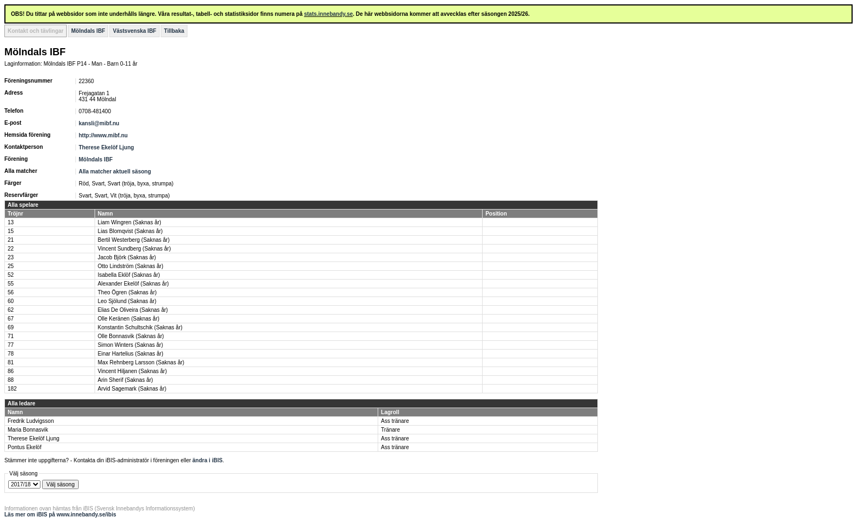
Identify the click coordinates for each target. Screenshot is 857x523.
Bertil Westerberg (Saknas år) (134, 240)
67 (11, 319)
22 (11, 249)
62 (11, 310)
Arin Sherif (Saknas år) (125, 380)
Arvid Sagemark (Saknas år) (132, 389)
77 (11, 345)
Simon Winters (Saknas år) (130, 345)
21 (11, 240)
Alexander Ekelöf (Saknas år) (133, 284)
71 (11, 336)
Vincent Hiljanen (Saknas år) (132, 371)
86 (11, 371)
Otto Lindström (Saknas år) (130, 266)
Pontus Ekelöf (25, 447)
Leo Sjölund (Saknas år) (127, 301)
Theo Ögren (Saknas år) (127, 292)
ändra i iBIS (207, 460)
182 (12, 389)
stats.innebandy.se (328, 14)
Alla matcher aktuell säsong (115, 171)
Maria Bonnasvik (28, 430)
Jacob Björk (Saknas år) (127, 257)
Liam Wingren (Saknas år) (129, 222)
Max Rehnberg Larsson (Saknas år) (141, 362)
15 (11, 231)
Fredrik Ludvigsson (31, 421)
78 (11, 354)
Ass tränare (395, 421)
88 (11, 380)
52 (11, 275)
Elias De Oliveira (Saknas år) (133, 310)
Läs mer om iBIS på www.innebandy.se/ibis (60, 515)
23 (11, 257)
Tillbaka (174, 31)
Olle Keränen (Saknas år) (129, 319)
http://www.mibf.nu (103, 135)
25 (11, 266)
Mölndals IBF (88, 31)
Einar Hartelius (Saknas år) (130, 354)
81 (11, 362)
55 (11, 284)
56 (11, 292)
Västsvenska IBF (134, 31)
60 (11, 301)
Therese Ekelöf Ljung (106, 147)
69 (11, 327)
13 (11, 222)
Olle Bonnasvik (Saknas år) (131, 336)
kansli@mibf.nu (99, 123)
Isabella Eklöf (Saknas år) (129, 275)
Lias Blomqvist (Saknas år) (130, 231)
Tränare (390, 430)
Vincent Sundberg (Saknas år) (134, 249)
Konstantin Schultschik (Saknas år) (140, 327)
